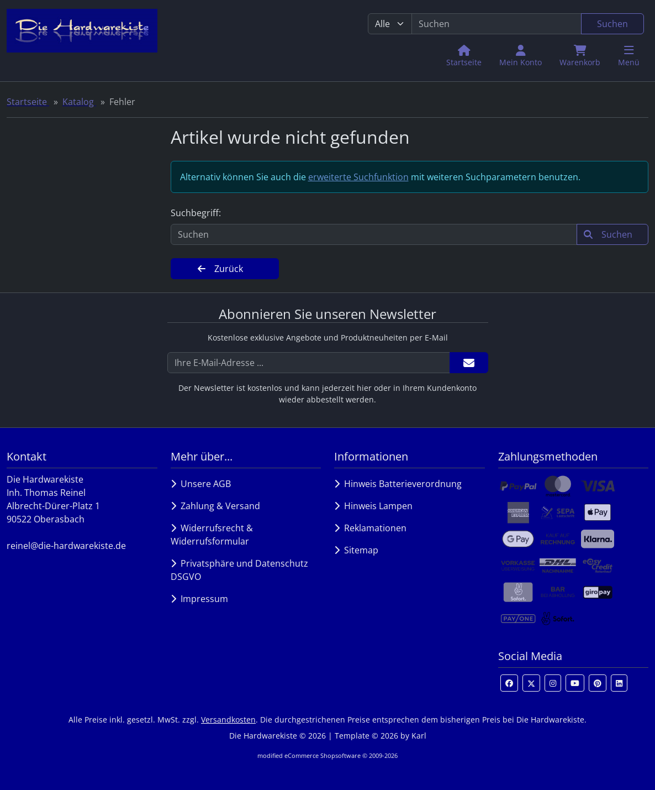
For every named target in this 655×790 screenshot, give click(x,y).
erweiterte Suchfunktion (358, 177)
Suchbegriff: (196, 213)
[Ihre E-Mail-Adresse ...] (308, 362)
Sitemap (356, 550)
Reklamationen (370, 528)
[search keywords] (496, 23)
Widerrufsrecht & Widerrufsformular (212, 534)
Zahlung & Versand (215, 506)
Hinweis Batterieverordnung (398, 484)
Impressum (199, 599)
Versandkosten (228, 719)
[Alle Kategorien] (390, 23)
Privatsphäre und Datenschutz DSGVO (239, 570)
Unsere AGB (201, 484)
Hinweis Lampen (373, 506)
